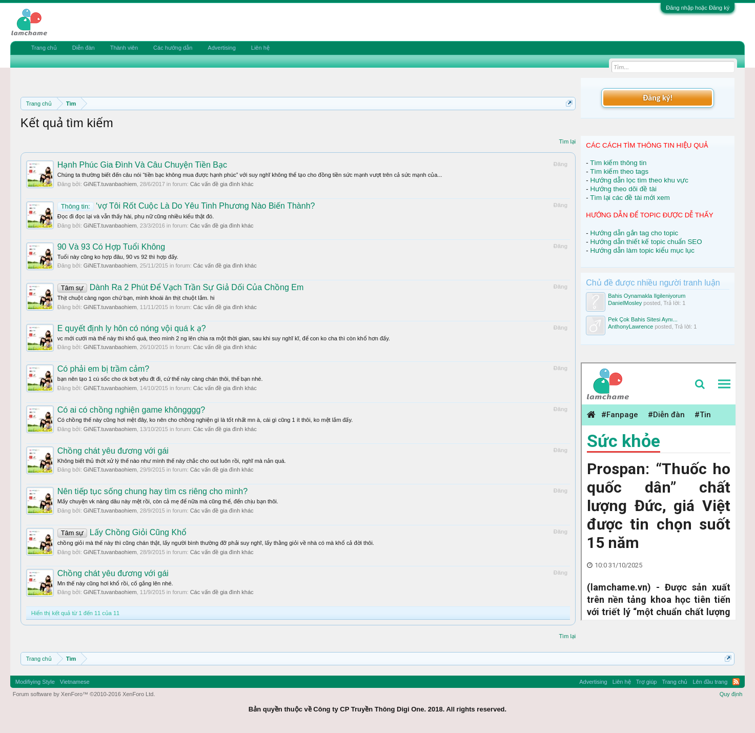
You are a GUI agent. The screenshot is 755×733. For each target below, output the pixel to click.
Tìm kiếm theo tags (619, 171)
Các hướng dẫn (172, 48)
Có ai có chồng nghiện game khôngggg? (131, 409)
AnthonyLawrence (630, 326)
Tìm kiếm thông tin (618, 163)
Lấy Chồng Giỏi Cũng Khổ (122, 532)
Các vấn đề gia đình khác (222, 184)
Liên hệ (260, 48)
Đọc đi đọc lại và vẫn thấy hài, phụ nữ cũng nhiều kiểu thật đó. (135, 216)
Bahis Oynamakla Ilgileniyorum (646, 296)
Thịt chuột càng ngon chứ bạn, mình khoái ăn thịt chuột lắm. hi (136, 298)
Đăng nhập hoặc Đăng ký (697, 8)
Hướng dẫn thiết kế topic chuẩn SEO (646, 242)
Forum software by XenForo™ (84, 694)
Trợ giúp (646, 682)
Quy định (731, 694)
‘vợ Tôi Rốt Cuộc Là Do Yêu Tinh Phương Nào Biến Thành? (186, 205)
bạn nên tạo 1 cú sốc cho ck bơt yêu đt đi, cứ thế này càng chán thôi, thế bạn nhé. (160, 379)
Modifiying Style (35, 682)
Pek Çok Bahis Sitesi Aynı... (643, 319)
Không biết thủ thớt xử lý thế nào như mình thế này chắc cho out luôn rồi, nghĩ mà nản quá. (171, 461)
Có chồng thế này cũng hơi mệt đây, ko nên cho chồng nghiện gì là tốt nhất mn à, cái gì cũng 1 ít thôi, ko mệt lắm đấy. (205, 420)
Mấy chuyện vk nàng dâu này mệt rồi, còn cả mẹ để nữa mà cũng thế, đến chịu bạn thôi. (167, 501)
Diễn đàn (83, 48)
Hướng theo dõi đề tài (623, 189)
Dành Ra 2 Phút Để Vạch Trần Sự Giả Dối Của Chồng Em (180, 287)
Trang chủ (44, 48)
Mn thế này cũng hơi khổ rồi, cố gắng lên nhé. (115, 583)
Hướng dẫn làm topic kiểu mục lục (642, 250)
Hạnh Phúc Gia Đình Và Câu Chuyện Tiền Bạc (142, 164)
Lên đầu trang (710, 682)
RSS (736, 681)
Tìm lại (567, 141)
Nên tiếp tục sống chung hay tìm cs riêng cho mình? (152, 491)
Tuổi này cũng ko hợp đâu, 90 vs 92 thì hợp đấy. (117, 257)
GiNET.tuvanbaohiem (110, 184)
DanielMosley (625, 303)
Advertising (221, 48)
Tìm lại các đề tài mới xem (630, 197)
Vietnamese (75, 682)
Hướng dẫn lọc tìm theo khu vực (639, 180)
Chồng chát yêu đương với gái (113, 450)
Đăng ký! (657, 98)
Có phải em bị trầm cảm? (103, 368)
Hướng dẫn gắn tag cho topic (634, 233)
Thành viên (124, 48)
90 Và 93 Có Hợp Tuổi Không (111, 246)
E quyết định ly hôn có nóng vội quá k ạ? (131, 328)
